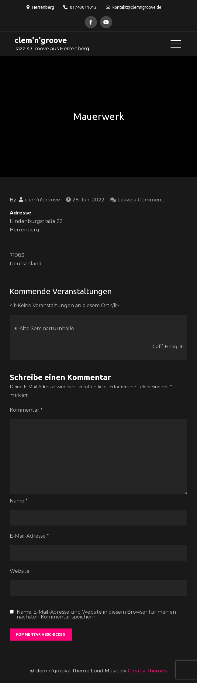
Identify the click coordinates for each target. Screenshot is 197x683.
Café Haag (165, 347)
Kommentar (26, 410)
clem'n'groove (40, 40)
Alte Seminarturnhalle (46, 328)
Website (19, 571)
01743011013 (80, 7)
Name (19, 501)
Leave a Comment (140, 200)
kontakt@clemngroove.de (133, 7)
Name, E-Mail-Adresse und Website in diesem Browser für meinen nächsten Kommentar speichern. (96, 614)
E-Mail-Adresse (29, 536)
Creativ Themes (147, 671)
